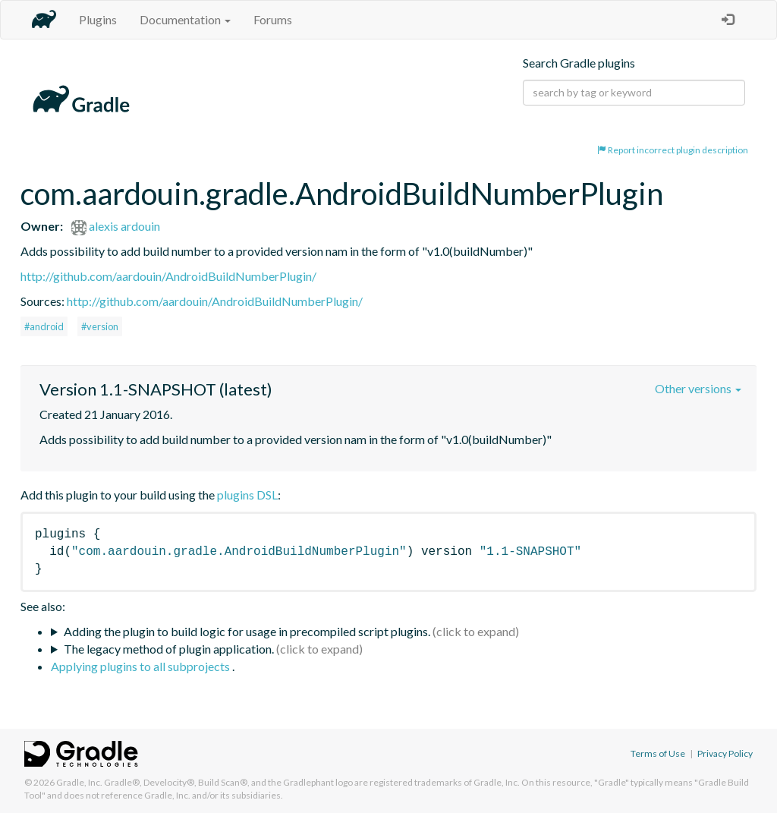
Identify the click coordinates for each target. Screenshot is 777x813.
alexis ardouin (115, 226)
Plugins (98, 19)
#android (44, 326)
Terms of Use (658, 753)
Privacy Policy (725, 753)
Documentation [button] (185, 19)
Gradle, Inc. (79, 782)
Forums (272, 19)
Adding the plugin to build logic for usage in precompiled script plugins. (247, 631)
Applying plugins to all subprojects (141, 666)
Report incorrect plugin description (672, 150)
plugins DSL (247, 494)
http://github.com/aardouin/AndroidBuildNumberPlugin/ (168, 276)
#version (99, 326)
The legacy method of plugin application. (169, 648)
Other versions (698, 388)
